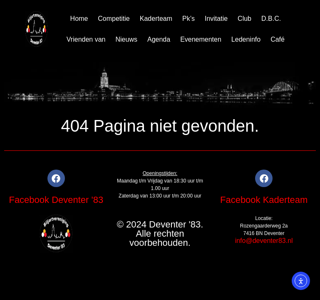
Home (79, 18)
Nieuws (126, 39)
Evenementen (200, 39)
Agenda (158, 39)
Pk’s (188, 18)
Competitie (113, 18)
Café (277, 39)
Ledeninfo (245, 39)
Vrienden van (86, 39)
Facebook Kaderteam (264, 200)
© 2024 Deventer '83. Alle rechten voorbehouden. (160, 233)
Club (244, 18)
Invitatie (216, 18)
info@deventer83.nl (264, 240)
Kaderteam (156, 18)
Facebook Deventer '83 (56, 200)
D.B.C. (271, 18)
